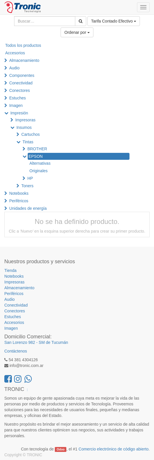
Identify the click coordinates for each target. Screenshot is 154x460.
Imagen (16, 105)
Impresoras (25, 120)
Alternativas (39, 163)
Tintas (27, 142)
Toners (27, 185)
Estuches (17, 98)
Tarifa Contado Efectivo (113, 21)
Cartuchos (30, 134)
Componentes (21, 75)
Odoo (61, 449)
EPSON (36, 156)
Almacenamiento (24, 60)
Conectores (19, 90)
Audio (14, 68)
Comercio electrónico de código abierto (113, 449)
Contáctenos (15, 351)
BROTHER (37, 148)
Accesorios (15, 53)
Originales (38, 170)
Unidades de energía (28, 208)
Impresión (19, 113)
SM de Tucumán (53, 342)
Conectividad (21, 83)
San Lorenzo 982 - (21, 342)
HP (30, 178)
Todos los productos (23, 45)
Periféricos (18, 201)
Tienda (10, 270)
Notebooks (19, 193)
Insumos (24, 127)
